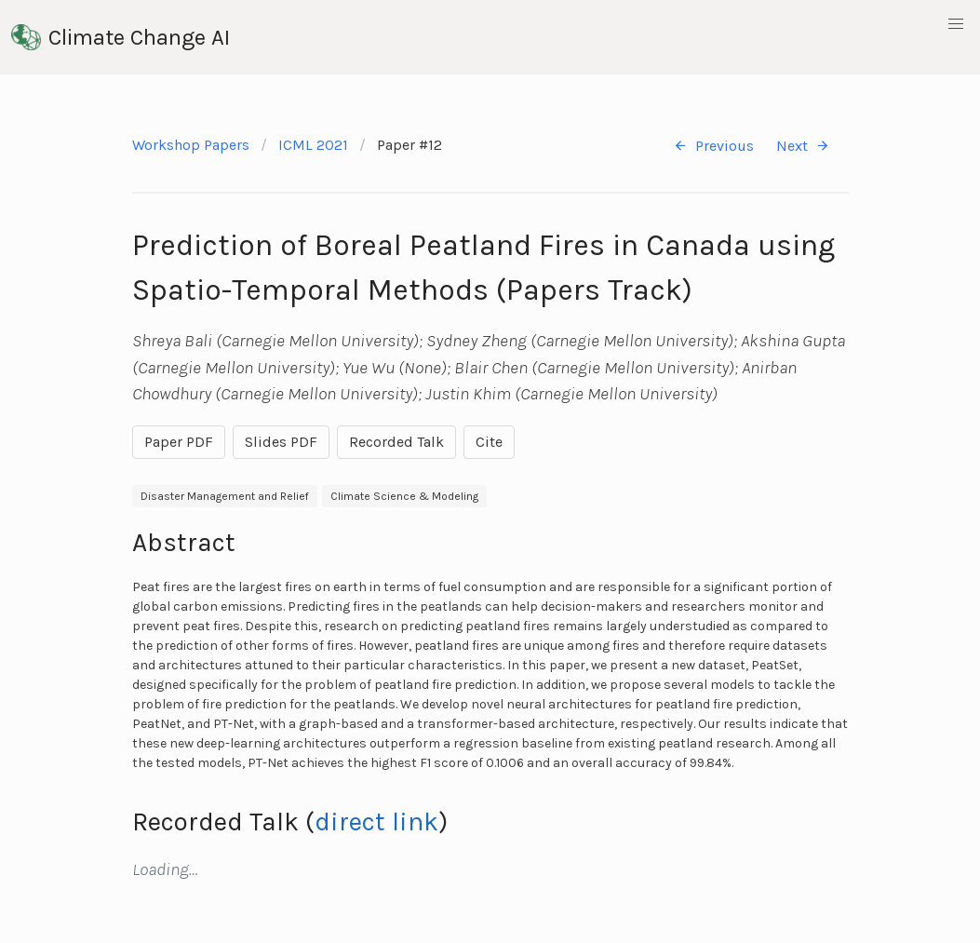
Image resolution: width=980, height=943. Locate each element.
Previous (713, 145)
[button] (956, 24)
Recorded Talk (396, 442)
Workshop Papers (190, 145)
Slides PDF (281, 442)
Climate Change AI (120, 37)
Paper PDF (178, 442)
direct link (376, 821)
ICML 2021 (313, 145)
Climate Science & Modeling (404, 496)
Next (803, 145)
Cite (489, 442)
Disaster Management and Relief (225, 496)
